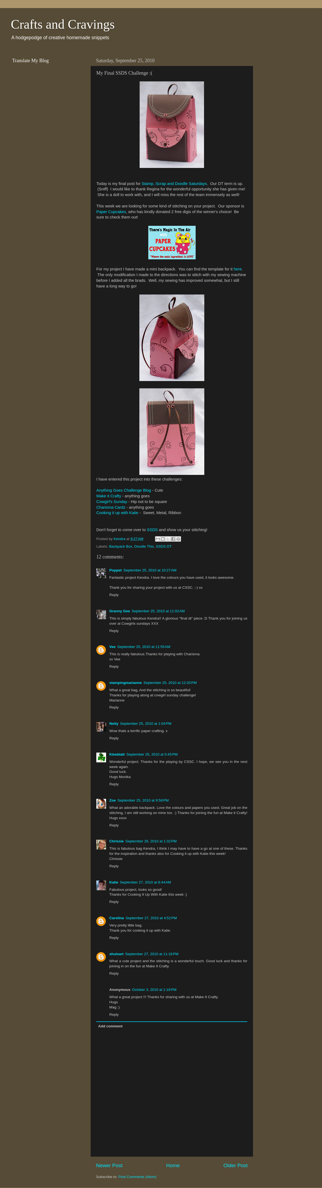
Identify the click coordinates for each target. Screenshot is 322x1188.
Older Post (236, 1165)
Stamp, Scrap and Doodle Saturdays (174, 183)
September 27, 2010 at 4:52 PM (151, 918)
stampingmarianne (125, 683)
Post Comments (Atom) (137, 1177)
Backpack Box (120, 546)
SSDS (152, 530)
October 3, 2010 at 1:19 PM (154, 990)
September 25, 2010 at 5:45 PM (152, 754)
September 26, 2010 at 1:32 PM (151, 841)
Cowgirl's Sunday (111, 501)
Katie (113, 882)
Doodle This (144, 546)
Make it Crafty (108, 496)
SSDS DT (164, 546)
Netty (114, 724)
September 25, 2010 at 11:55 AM (143, 647)
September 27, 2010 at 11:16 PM (152, 954)
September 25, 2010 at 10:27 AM (149, 570)
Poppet (115, 570)
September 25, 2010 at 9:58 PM (143, 800)
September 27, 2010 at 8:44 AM (145, 882)
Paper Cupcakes (111, 212)
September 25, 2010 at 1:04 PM (146, 724)
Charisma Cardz (110, 507)
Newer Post (109, 1165)
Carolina (116, 918)
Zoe (112, 800)
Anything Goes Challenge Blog (123, 490)
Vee (112, 647)
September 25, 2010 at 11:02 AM (158, 611)
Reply (114, 595)
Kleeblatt (117, 754)
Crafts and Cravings (63, 24)
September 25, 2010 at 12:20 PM (170, 683)
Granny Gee (119, 611)
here (238, 269)
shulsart (116, 954)
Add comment (110, 1026)
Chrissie (116, 841)
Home (173, 1165)
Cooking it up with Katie (117, 513)
